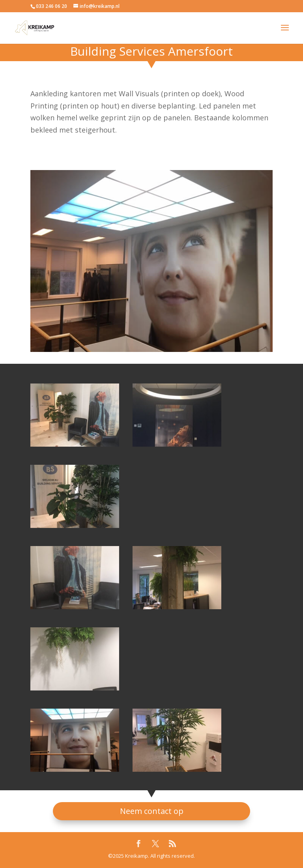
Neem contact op (151, 811)
